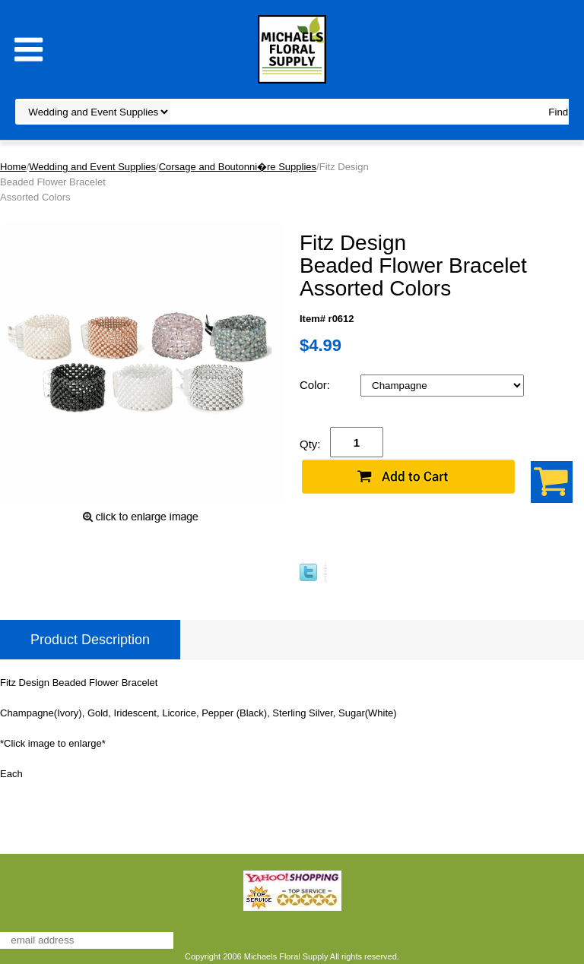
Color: (316, 384)
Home (13, 166)
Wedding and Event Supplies (92, 166)
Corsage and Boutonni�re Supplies (237, 166)
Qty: (310, 444)
